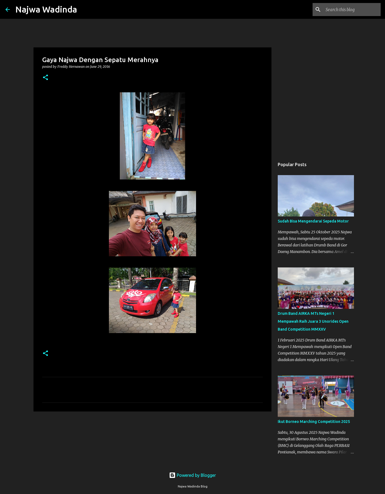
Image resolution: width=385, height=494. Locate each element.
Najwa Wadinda (46, 9)
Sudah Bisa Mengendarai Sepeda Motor (313, 221)
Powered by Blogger (192, 475)
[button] (45, 77)
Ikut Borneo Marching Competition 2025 (314, 421)
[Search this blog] (352, 9)
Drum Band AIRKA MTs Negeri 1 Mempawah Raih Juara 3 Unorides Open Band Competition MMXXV (313, 321)
